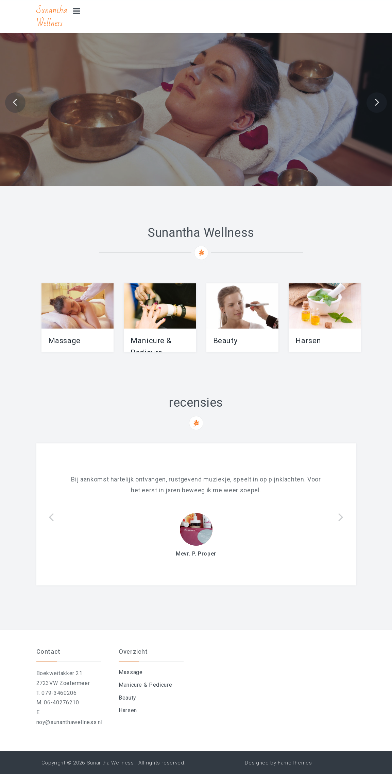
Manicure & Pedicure (145, 685)
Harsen (308, 340)
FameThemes (295, 763)
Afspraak (196, 98)
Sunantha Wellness (51, 16)
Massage (64, 340)
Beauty (225, 340)
